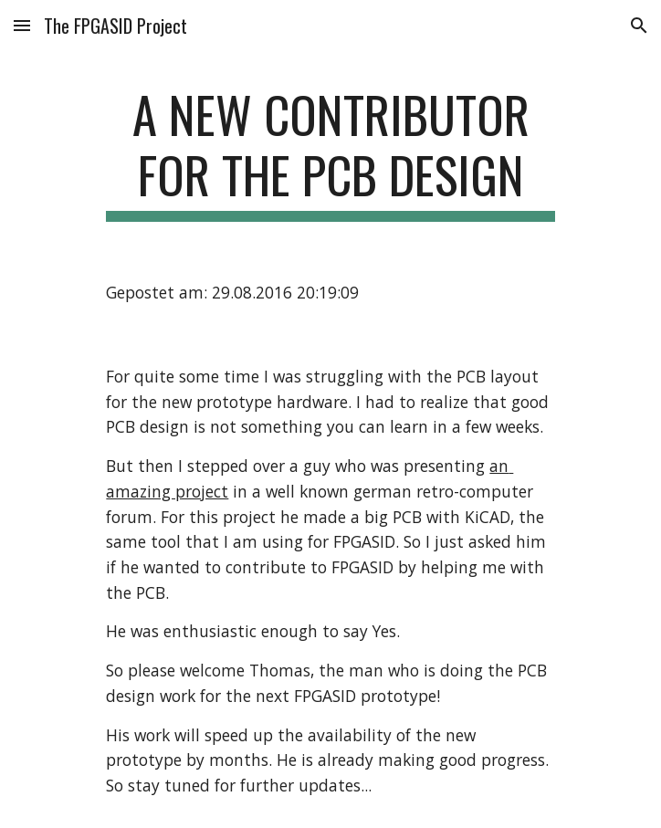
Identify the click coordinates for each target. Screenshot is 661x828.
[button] (22, 25)
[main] (330, 153)
